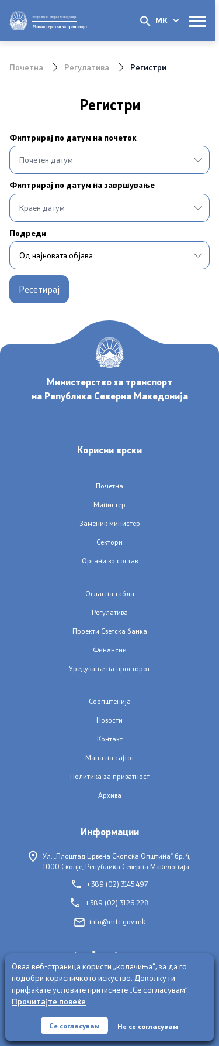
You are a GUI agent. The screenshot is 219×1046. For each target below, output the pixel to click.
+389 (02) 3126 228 (110, 902)
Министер (109, 504)
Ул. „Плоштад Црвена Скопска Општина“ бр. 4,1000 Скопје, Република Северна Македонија (109, 860)
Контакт (110, 738)
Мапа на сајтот (109, 757)
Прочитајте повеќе (49, 1001)
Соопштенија (110, 701)
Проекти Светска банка (109, 631)
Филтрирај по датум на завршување (82, 185)
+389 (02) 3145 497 (110, 884)
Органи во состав (110, 560)
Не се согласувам (147, 1026)
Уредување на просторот (109, 668)
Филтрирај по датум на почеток (73, 137)
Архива (109, 795)
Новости (109, 720)
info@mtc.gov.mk (109, 921)
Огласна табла (109, 593)
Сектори (109, 542)
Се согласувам (74, 1025)
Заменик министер (109, 523)
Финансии (110, 649)
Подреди (27, 233)
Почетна (26, 67)
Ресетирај (39, 289)
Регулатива (86, 67)
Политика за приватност (110, 776)
